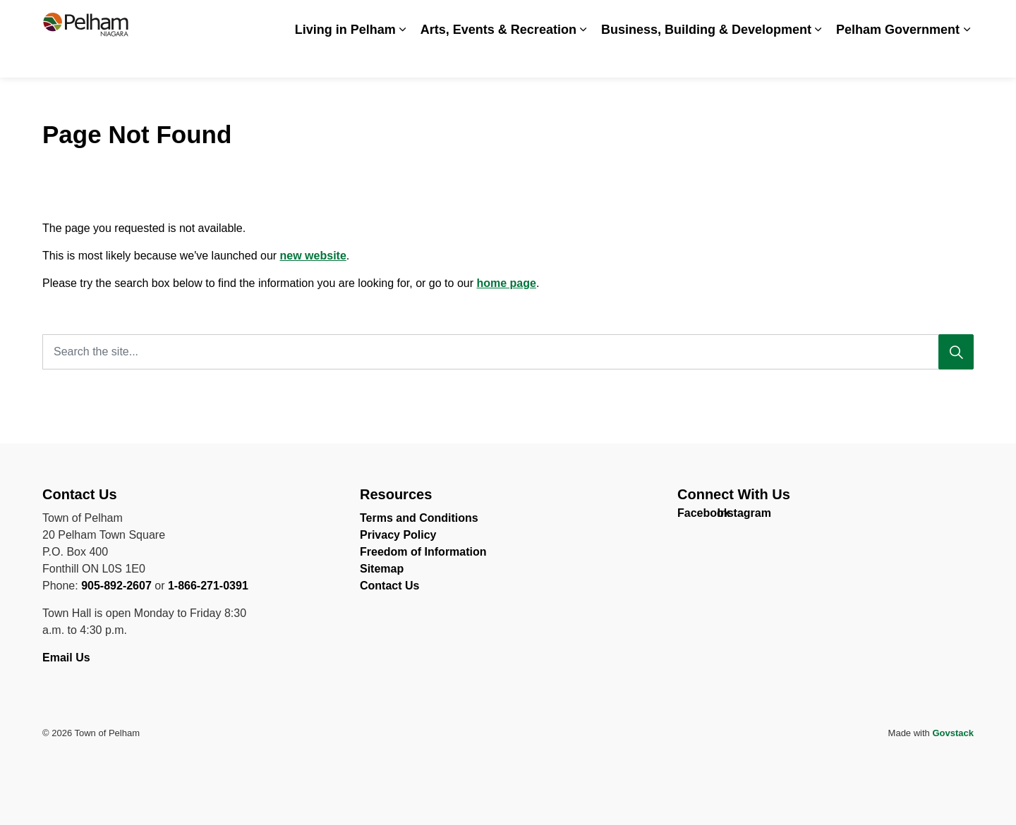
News (729, 19)
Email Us (67, 658)
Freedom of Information (423, 552)
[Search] (956, 351)
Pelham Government (898, 58)
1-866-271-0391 (208, 586)
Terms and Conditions (419, 518)
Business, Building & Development (706, 58)
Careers (682, 19)
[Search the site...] (508, 351)
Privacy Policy (398, 535)
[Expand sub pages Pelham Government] (967, 58)
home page (506, 283)
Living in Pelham (345, 58)
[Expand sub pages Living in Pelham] (403, 58)
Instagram (729, 516)
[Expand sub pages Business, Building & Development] (818, 58)
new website (313, 256)
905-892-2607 (116, 586)
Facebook (689, 516)
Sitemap (382, 569)
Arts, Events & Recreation (498, 58)
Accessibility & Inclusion (594, 19)
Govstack (953, 733)
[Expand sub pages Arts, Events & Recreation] (583, 58)
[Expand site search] (959, 19)
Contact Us (907, 19)
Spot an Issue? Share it (811, 19)
